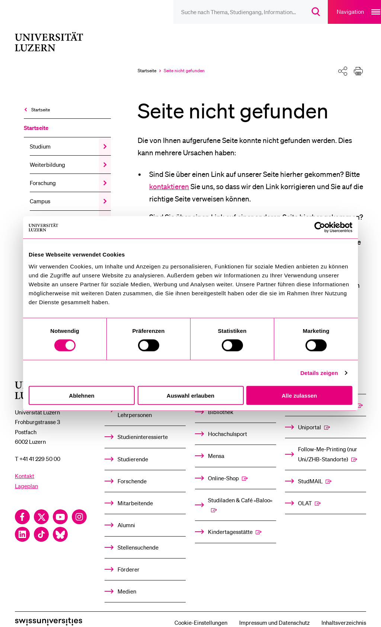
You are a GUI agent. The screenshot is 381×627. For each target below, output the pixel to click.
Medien (127, 581)
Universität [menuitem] (43, 210)
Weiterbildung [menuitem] (47, 155)
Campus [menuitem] (40, 191)
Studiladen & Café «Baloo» (240, 490)
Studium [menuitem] (40, 136)
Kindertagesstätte (230, 522)
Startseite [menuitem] (40, 100)
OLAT (305, 493)
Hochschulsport (227, 424)
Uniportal (309, 417)
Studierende (133, 449)
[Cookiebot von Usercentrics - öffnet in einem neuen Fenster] (319, 227)
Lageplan (26, 476)
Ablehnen (81, 395)
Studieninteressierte (143, 427)
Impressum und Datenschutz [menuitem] (274, 613)
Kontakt (24, 466)
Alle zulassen (299, 395)
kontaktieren (169, 177)
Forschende (132, 471)
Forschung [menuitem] (43, 173)
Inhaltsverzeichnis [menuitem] (343, 613)
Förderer (129, 559)
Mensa (216, 446)
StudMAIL (310, 471)
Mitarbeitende (135, 493)
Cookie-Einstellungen (201, 613)
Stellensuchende (138, 537)
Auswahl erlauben (190, 395)
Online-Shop (223, 468)
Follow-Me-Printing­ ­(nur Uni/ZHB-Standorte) (327, 444)
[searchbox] (230, 12)
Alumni (126, 515)
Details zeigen (319, 373)
